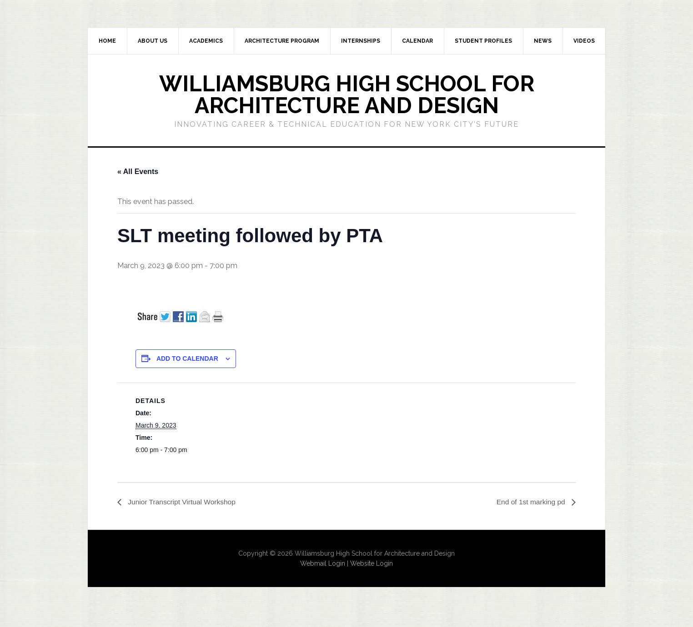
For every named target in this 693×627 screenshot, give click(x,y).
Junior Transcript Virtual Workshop (182, 502)
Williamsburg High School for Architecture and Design (346, 94)
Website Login (371, 563)
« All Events (137, 171)
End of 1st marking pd (530, 502)
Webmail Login (322, 563)
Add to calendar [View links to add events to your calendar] (187, 358)
